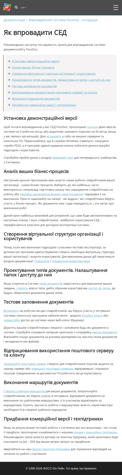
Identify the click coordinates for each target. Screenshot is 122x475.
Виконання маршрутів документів (35, 99)
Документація (14, 20)
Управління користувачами (71, 261)
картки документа (104, 332)
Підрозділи (42, 261)
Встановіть (11, 311)
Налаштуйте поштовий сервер (25, 364)
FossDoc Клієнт (92, 315)
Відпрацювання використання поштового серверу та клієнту (54, 92)
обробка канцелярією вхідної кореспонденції (51, 194)
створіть (22, 288)
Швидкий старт (62, 157)
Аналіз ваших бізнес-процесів (33, 67)
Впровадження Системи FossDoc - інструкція (63, 20)
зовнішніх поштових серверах (52, 369)
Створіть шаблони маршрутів (24, 391)
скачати (92, 127)
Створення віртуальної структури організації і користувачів (53, 74)
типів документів (50, 283)
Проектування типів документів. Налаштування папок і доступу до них (61, 80)
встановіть (54, 136)
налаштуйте (12, 320)
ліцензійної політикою (101, 432)
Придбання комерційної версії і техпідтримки (44, 105)
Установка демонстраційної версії (35, 61)
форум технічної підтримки (51, 449)
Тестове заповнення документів (34, 86)
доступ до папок (99, 288)
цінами (78, 432)
